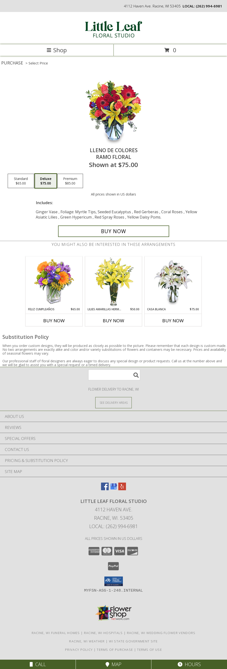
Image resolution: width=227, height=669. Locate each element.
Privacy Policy (79, 649)
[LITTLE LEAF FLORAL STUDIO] (113, 37)
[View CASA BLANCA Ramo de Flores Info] (173, 282)
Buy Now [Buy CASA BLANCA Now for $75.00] (173, 320)
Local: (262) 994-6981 (113, 526)
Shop (57, 50)
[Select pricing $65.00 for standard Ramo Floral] (21, 181)
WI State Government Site (133, 641)
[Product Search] (114, 374)
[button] (113, 581)
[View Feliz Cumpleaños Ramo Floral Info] (54, 282)
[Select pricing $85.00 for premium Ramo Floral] (70, 181)
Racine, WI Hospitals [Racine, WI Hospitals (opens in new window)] (103, 633)
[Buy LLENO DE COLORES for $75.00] (113, 231)
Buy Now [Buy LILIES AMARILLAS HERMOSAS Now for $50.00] (113, 320)
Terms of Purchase (115, 649)
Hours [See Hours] (189, 664)
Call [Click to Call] (38, 664)
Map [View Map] (113, 664)
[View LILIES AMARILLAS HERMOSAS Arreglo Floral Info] (114, 282)
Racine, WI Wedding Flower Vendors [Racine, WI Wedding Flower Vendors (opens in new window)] (161, 633)
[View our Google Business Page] (113, 488)
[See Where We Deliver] (113, 402)
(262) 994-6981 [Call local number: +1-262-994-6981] (209, 6)
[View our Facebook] (105, 488)
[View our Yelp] (122, 488)
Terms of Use (149, 649)
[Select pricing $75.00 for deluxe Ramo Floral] (45, 181)
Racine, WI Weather (87, 641)
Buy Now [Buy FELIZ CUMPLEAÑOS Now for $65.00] (54, 320)
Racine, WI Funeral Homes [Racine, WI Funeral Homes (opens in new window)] (56, 633)
